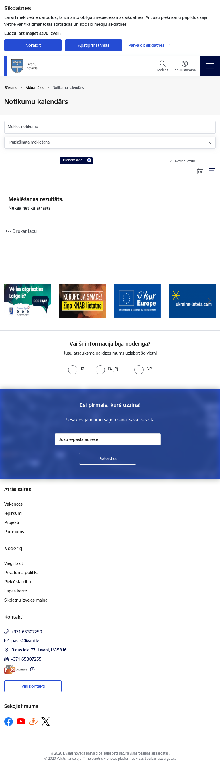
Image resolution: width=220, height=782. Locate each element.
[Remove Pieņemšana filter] (89, 160)
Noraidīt (33, 45)
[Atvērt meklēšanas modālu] (162, 67)
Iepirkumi (13, 513)
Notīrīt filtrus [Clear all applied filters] (185, 161)
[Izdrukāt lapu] (110, 231)
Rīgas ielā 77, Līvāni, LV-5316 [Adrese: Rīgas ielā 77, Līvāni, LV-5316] (39, 650)
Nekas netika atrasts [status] (110, 203)
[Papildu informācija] (32, 669)
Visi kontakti (33, 686)
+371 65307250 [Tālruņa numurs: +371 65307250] (26, 631)
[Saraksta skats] (212, 171)
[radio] (76, 368)
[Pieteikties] (107, 459)
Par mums (14, 531)
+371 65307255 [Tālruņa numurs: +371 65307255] (26, 659)
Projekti (11, 522)
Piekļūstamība (17, 581)
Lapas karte (15, 591)
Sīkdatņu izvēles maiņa (26, 600)
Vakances (13, 504)
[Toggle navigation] (210, 66)
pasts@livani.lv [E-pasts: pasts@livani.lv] (25, 640)
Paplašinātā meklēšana (29, 142)
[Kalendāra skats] (200, 171)
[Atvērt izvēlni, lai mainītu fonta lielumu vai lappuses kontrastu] (185, 67)
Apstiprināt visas (93, 45)
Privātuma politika (21, 572)
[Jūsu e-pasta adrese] (108, 439)
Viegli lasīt (13, 563)
